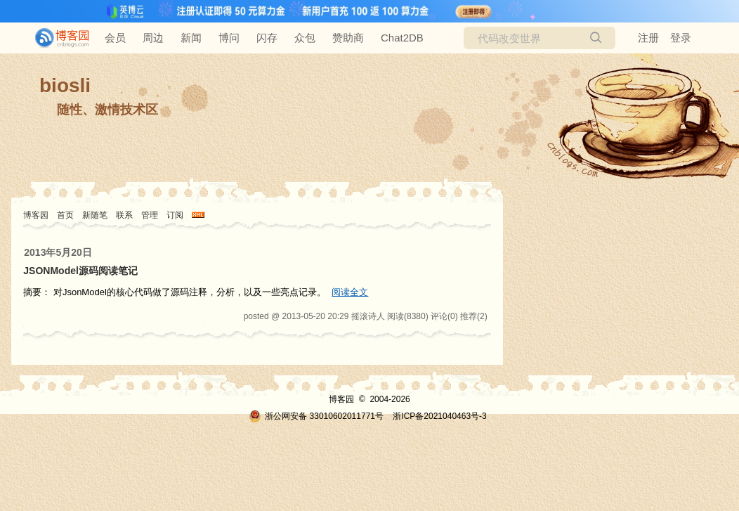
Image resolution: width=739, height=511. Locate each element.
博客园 (35, 215)
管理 (149, 215)
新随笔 (94, 215)
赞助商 (348, 38)
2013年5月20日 (58, 252)
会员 (115, 38)
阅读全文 (350, 292)
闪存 (266, 38)
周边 (153, 38)
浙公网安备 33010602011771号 (316, 416)
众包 (304, 38)
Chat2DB (402, 38)
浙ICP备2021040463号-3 (439, 416)
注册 (648, 38)
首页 (65, 215)
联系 (124, 215)
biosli (65, 85)
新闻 (191, 38)
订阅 (174, 215)
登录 (680, 38)
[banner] (56, 38)
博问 (229, 38)
